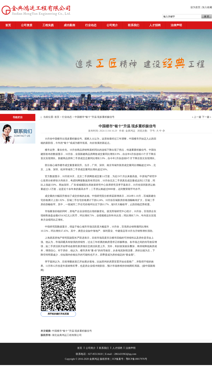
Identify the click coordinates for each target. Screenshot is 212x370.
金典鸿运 (130, 130)
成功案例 (69, 25)
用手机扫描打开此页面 (58, 314)
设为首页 (195, 7)
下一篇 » (206, 117)
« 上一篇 (196, 117)
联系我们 (133, 25)
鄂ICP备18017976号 (136, 359)
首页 (8, 25)
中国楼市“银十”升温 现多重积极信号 (72, 331)
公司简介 (112, 25)
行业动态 (90, 25)
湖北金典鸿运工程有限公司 (67, 335)
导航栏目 (18, 117)
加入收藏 (207, 7)
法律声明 (176, 25)
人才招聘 (155, 25)
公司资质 (26, 25)
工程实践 (48, 25)
